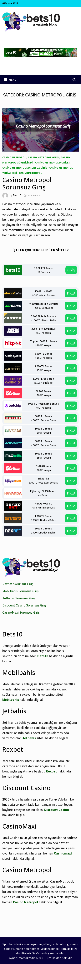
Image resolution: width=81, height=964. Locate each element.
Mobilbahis (10, 699)
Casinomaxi (63, 853)
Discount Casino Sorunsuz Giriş (24, 605)
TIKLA (71, 293)
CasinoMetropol (30, 173)
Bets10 (42, 656)
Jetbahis (29, 738)
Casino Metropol (14, 157)
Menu (10, 79)
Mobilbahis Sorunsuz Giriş (20, 591)
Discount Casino (56, 809)
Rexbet (51, 771)
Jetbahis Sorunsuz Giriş (19, 598)
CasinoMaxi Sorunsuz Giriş (21, 612)
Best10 (17, 195)
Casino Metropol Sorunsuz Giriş (24, 167)
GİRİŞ (71, 270)
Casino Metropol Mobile (51, 162)
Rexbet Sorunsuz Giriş (17, 584)
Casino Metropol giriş (43, 157)
